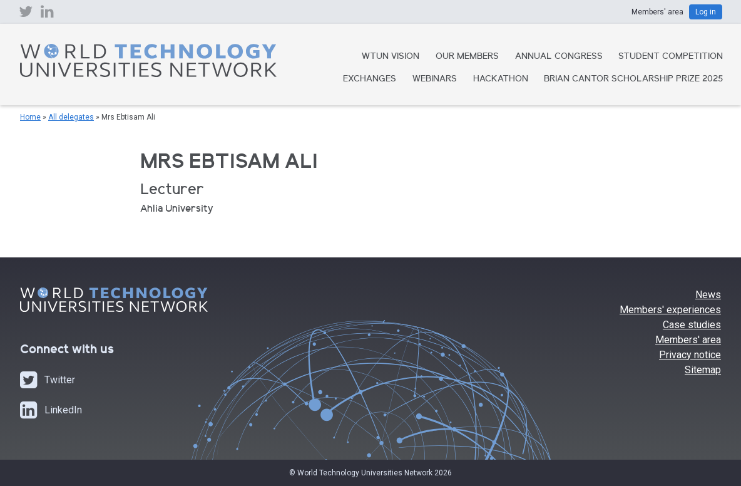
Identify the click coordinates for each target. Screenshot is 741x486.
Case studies (692, 325)
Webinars (434, 80)
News (708, 295)
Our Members (467, 57)
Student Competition (670, 57)
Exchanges (369, 80)
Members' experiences (670, 310)
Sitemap (703, 370)
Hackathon (500, 80)
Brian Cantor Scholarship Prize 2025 (633, 80)
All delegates (71, 117)
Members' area (688, 340)
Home (30, 117)
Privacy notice (690, 355)
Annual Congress (559, 57)
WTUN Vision (390, 57)
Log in (705, 12)
